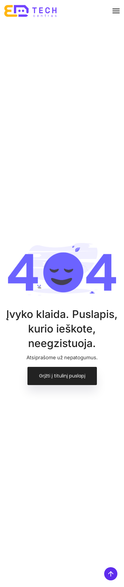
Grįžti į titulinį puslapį (62, 375)
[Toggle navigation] (116, 11)
